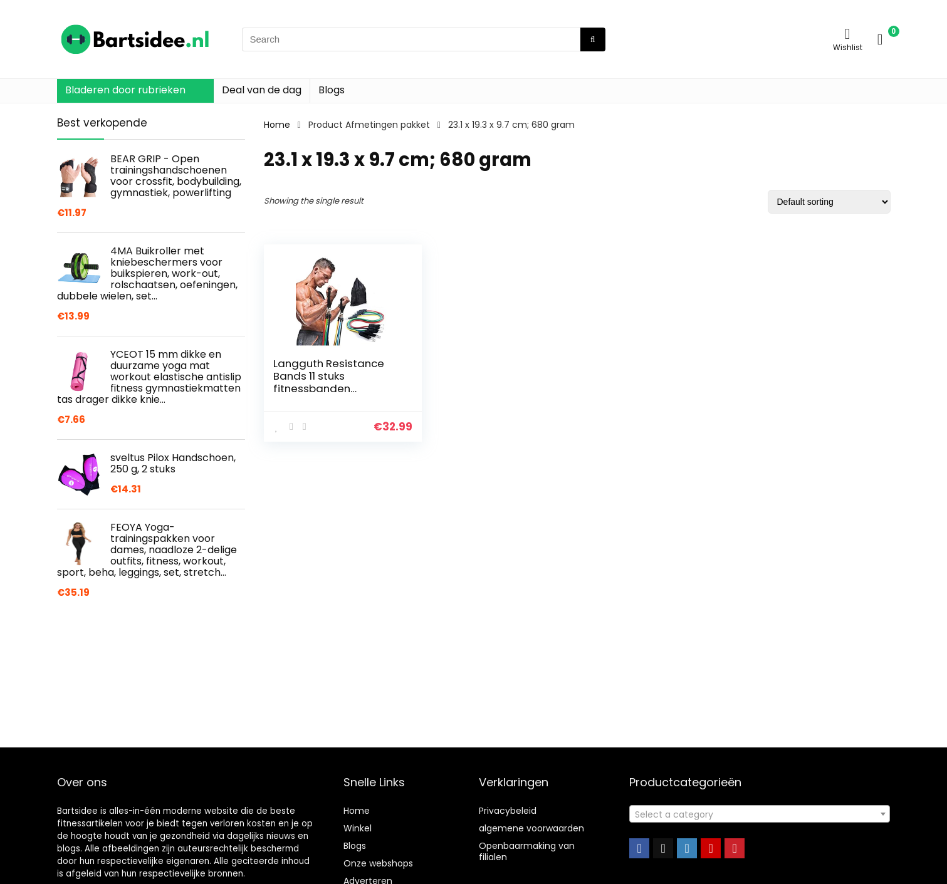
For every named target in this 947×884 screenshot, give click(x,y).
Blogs (331, 90)
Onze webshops (378, 863)
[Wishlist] (847, 33)
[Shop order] (829, 202)
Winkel (357, 828)
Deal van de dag (261, 90)
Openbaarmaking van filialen (527, 851)
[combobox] (759, 814)
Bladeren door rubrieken (125, 90)
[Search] (592, 39)
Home (277, 124)
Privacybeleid (507, 810)
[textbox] (759, 814)
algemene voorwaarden (531, 828)
